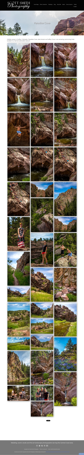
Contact (75, 6)
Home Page (36, 4)
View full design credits (65, 451)
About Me (59, 4)
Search (63, 4)
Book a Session (69, 4)
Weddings (50, 4)
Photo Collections (43, 4)
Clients (75, 4)
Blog (55, 4)
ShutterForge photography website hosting (53, 451)
